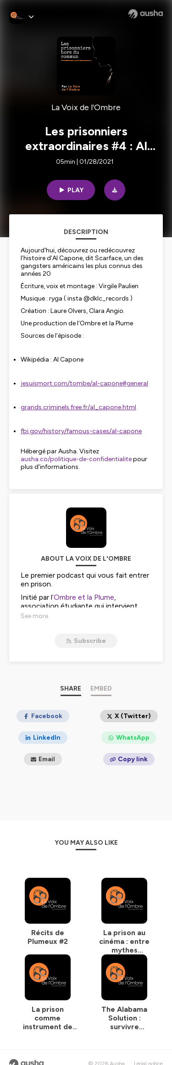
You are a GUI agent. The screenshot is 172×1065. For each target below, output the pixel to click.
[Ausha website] (145, 13)
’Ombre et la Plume (83, 597)
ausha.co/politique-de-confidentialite (76, 459)
